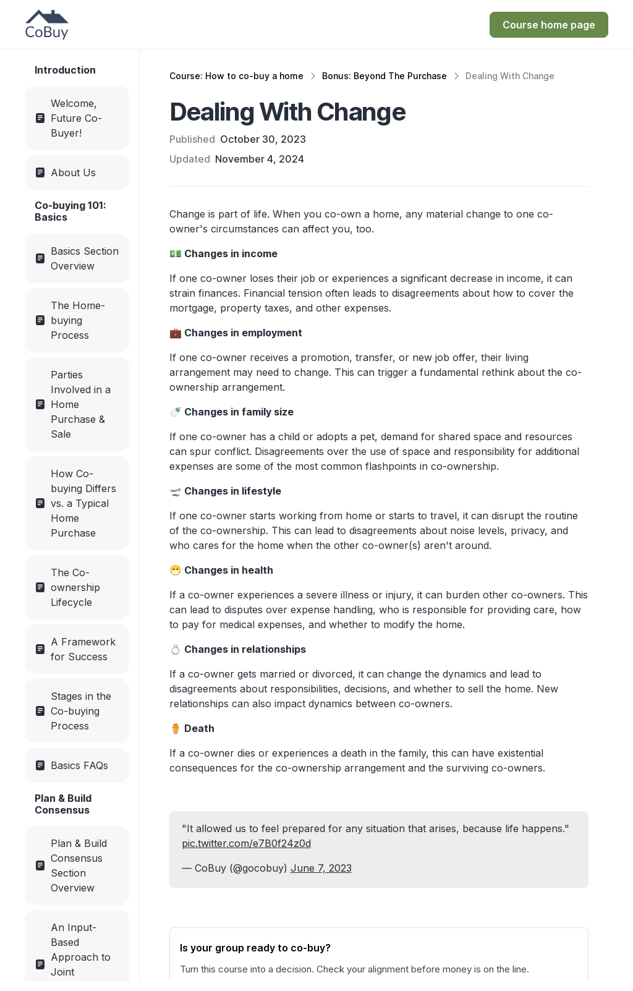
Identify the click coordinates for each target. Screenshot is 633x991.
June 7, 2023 (321, 868)
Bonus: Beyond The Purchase (384, 75)
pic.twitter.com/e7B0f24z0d (246, 843)
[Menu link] (77, 118)
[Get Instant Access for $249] (549, 25)
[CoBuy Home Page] (47, 24)
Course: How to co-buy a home (236, 75)
